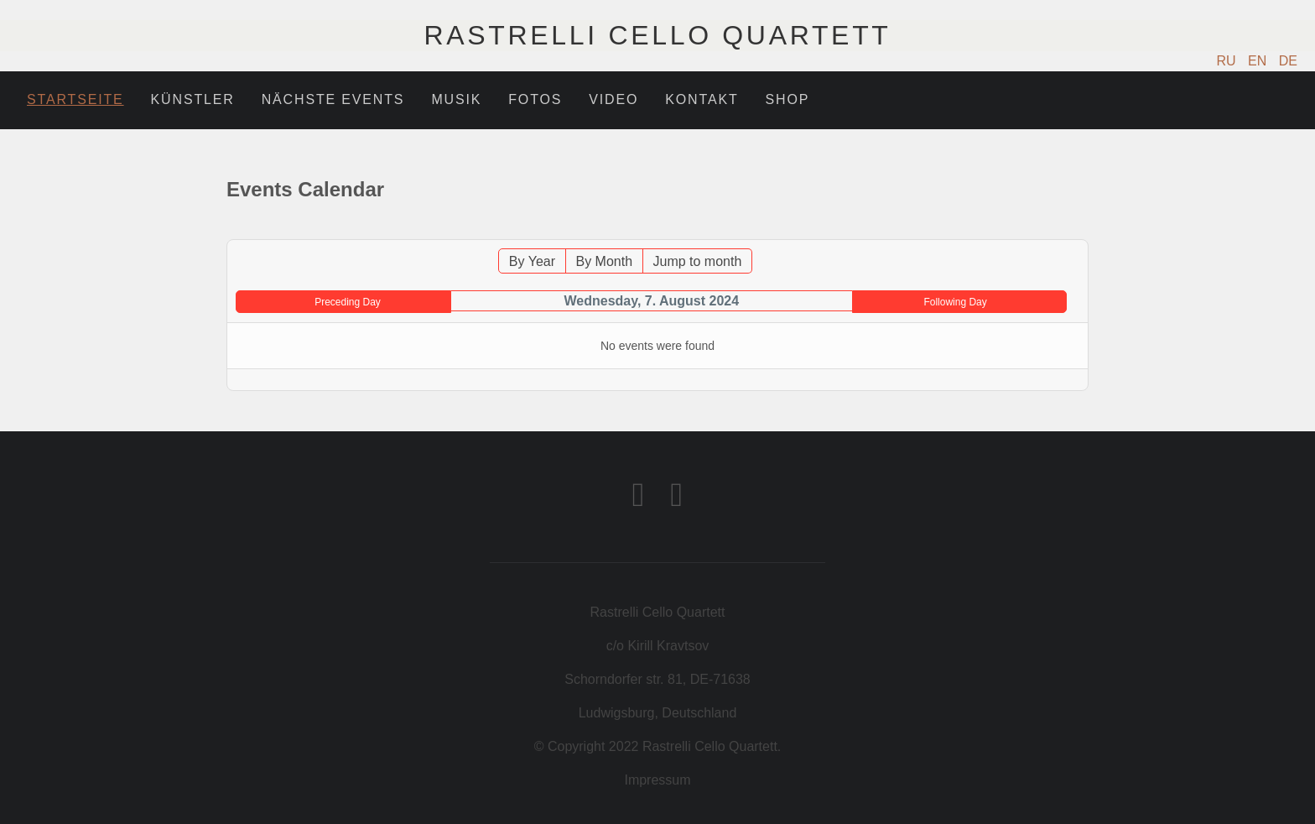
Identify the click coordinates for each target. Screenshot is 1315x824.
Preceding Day (347, 302)
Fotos (535, 99)
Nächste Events (333, 99)
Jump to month (697, 261)
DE (1288, 61)
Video (613, 99)
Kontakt (701, 99)
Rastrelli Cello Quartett (657, 35)
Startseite (75, 99)
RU (1228, 61)
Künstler (193, 99)
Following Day (954, 302)
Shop (788, 99)
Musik (456, 99)
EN (1259, 61)
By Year (532, 261)
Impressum (657, 780)
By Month (603, 261)
